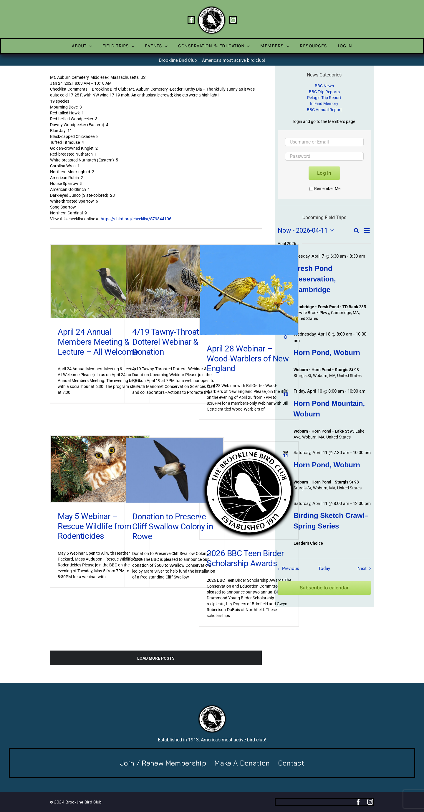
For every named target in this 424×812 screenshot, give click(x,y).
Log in (324, 173)
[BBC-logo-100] (211, 7)
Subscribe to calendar (324, 588)
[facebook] (191, 20)
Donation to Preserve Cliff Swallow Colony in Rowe (172, 526)
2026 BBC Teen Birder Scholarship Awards (245, 558)
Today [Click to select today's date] (324, 568)
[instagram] (233, 20)
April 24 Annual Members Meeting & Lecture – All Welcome (98, 341)
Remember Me (324, 188)
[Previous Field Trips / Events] (287, 568)
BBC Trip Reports (324, 91)
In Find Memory (324, 103)
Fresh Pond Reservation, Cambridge (315, 279)
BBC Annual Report (324, 109)
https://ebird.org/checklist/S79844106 (136, 218)
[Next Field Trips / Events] (365, 568)
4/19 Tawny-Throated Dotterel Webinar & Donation (170, 341)
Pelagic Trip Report (324, 97)
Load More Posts (156, 658)
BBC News (324, 86)
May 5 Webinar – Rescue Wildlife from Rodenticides (95, 526)
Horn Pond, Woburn (327, 352)
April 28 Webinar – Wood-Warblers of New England (248, 358)
